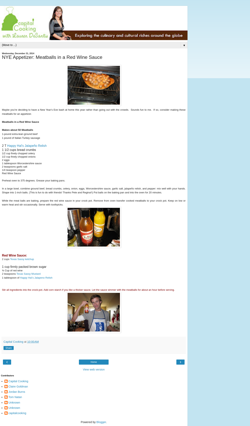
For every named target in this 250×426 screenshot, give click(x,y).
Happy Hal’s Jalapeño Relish (27, 145)
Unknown (14, 402)
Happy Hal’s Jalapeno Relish (36, 277)
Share (8, 348)
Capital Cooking (18, 381)
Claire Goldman (18, 386)
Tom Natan (15, 397)
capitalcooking (17, 413)
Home (94, 362)
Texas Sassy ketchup (22, 259)
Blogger (101, 422)
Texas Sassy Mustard (28, 273)
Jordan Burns (16, 391)
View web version (94, 369)
